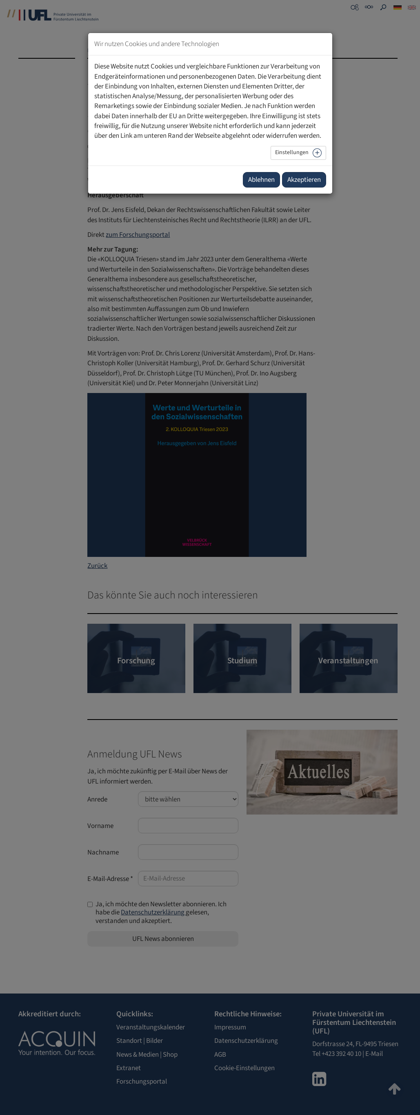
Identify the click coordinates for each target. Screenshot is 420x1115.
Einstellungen (292, 152)
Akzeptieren (304, 180)
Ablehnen (261, 180)
